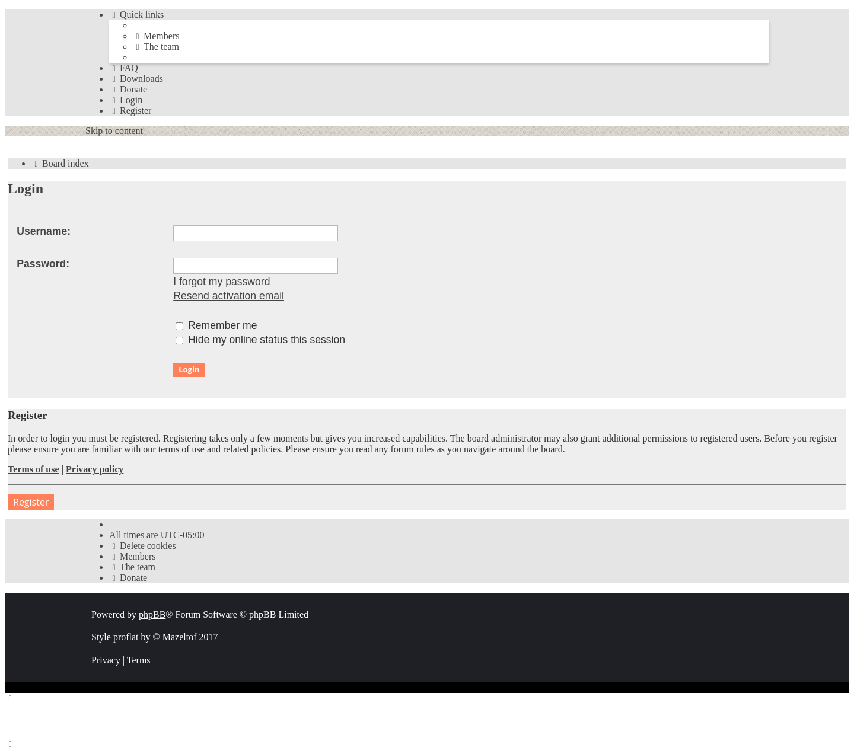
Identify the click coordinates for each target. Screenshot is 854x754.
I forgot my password (221, 281)
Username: (44, 231)
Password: (43, 264)
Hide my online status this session (260, 340)
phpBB (152, 614)
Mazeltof (179, 637)
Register (31, 502)
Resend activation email (228, 296)
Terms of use (33, 469)
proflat (126, 637)
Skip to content (114, 131)
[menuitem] (156, 36)
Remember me (216, 325)
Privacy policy (94, 469)
